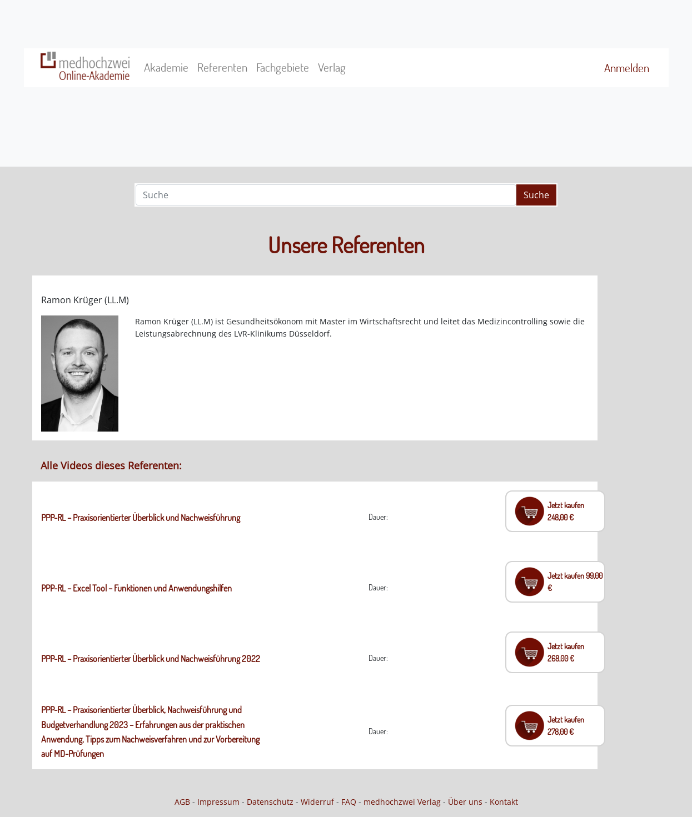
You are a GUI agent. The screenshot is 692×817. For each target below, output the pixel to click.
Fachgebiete (282, 67)
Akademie (166, 67)
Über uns (465, 801)
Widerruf (317, 801)
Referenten (222, 67)
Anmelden (626, 68)
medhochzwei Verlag (402, 801)
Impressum (218, 801)
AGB (182, 801)
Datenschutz (270, 801)
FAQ (348, 801)
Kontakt (504, 801)
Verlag (332, 67)
